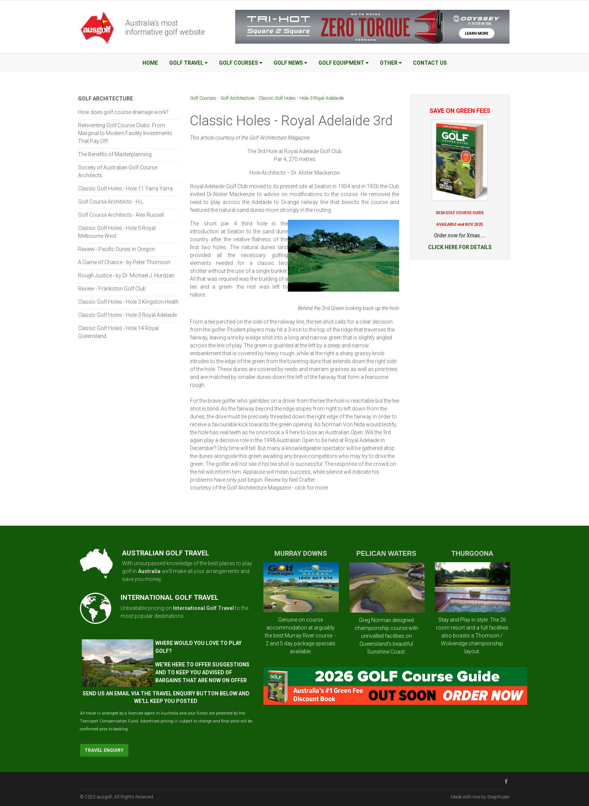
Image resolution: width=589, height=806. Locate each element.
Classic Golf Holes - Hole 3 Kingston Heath (128, 302)
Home (150, 63)
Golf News (290, 63)
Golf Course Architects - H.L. (111, 202)
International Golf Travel (203, 608)
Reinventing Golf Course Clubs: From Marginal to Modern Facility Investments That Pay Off (125, 133)
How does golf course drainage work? (123, 112)
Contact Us (430, 63)
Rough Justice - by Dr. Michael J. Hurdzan (126, 275)
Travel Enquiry (104, 750)
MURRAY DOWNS (300, 553)
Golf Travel (188, 63)
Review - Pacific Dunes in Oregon (116, 249)
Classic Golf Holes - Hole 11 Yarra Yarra (125, 189)
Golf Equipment (343, 63)
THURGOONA (472, 553)
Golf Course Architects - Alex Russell (121, 215)
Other (391, 63)
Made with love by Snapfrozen (480, 797)
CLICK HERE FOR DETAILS (460, 247)
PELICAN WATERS (386, 553)
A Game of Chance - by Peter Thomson (124, 262)
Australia (149, 571)
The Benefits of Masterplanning (114, 154)
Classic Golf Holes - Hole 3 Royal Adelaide (301, 98)
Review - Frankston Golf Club (112, 289)
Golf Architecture (237, 98)
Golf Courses (240, 63)
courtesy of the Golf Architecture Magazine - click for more (259, 488)
